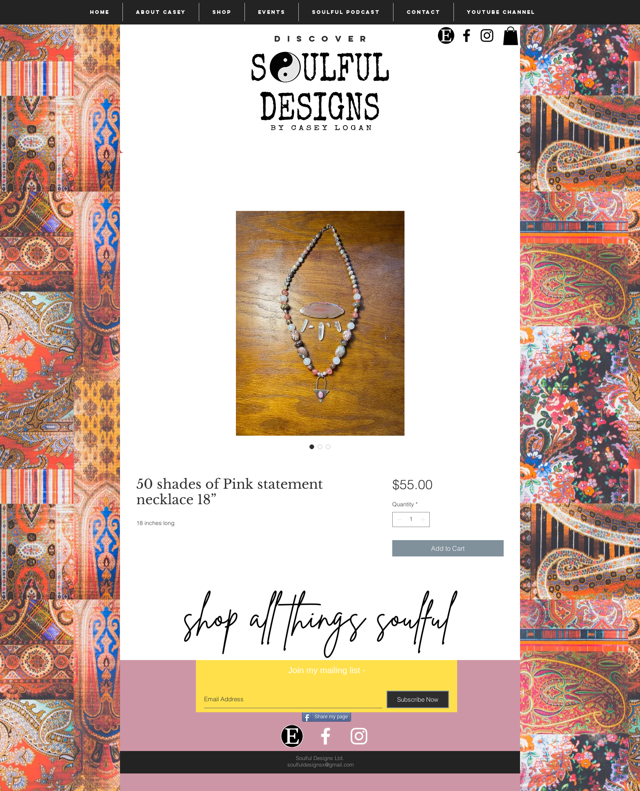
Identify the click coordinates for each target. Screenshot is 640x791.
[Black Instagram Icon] (487, 35)
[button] (510, 36)
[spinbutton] (411, 519)
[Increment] (423, 519)
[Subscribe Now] (418, 699)
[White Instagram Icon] (359, 736)
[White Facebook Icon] (325, 736)
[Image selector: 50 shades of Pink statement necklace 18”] (312, 447)
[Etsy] (446, 35)
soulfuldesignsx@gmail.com (320, 764)
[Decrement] (398, 519)
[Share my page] (326, 717)
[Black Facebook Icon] (466, 35)
